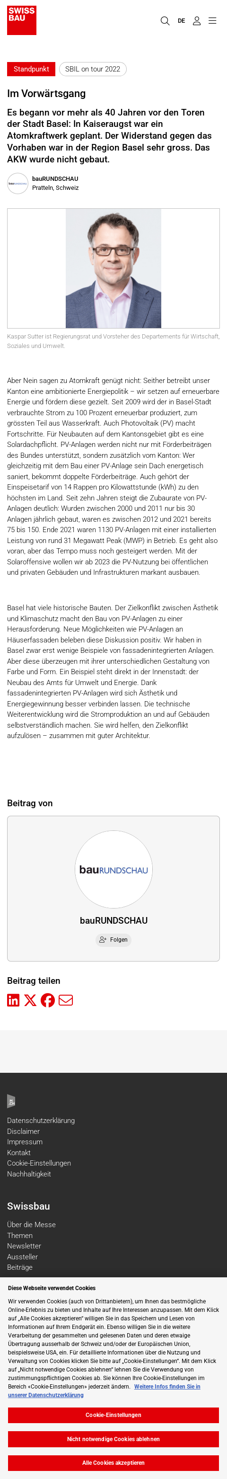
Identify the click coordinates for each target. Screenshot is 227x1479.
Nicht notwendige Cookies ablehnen (113, 1439)
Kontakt (19, 1153)
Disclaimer (23, 1131)
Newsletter (24, 1246)
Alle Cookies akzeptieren (113, 1463)
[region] (113, 1378)
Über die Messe (31, 1225)
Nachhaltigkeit (29, 1174)
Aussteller (22, 1257)
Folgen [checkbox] (113, 939)
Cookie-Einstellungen (39, 1163)
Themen (20, 1235)
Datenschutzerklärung (41, 1120)
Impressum (25, 1142)
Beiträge (20, 1267)
